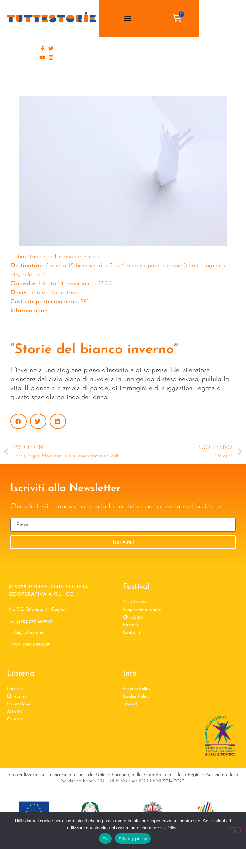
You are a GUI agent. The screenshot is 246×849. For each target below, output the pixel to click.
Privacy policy (133, 838)
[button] (127, 18)
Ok (105, 838)
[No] (235, 830)
